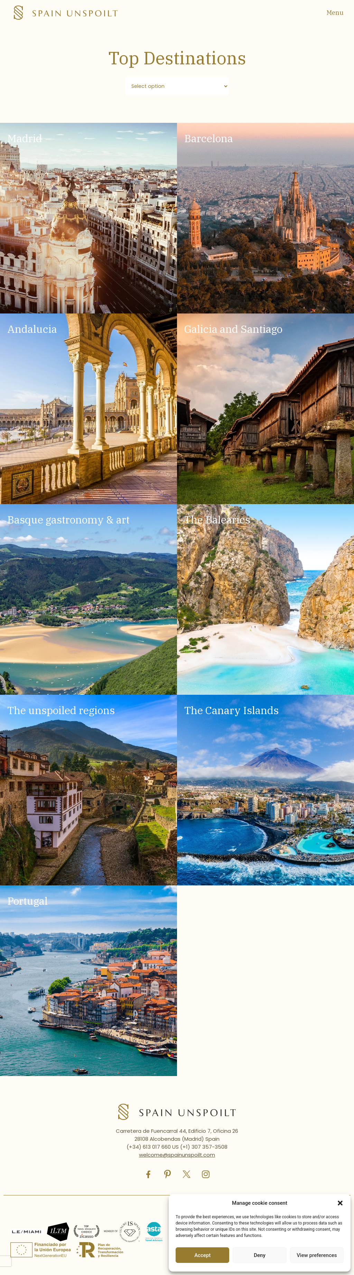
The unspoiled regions (61, 710)
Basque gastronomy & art (68, 520)
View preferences (317, 1255)
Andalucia (32, 329)
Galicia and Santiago (233, 329)
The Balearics (217, 520)
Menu (335, 13)
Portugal (27, 901)
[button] (340, 1203)
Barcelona (208, 138)
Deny (260, 1255)
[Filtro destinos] (177, 86)
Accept (202, 1255)
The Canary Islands (231, 710)
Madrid (24, 138)
